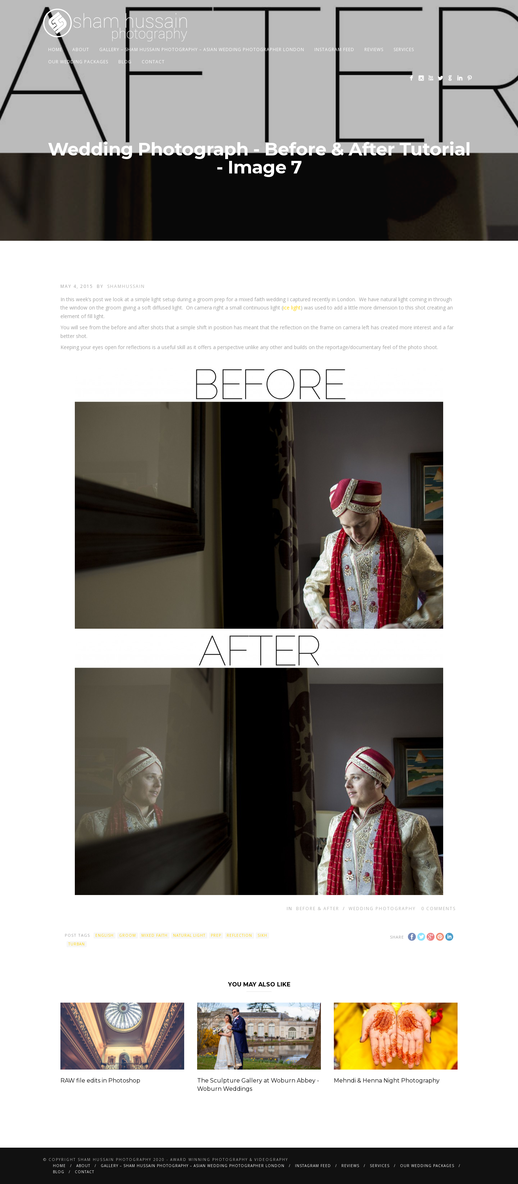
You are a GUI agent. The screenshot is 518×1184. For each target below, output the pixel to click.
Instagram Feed (334, 49)
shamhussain (126, 286)
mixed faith (154, 935)
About (80, 49)
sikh (262, 935)
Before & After (317, 908)
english (104, 935)
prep (216, 935)
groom (127, 935)
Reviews (373, 49)
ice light (292, 307)
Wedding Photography (382, 908)
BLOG (125, 62)
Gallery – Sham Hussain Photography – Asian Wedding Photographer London (201, 49)
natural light (189, 935)
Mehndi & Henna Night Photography (387, 1080)
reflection (239, 935)
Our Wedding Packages (78, 62)
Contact (153, 62)
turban (76, 943)
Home (55, 49)
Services (404, 49)
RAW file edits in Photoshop (100, 1080)
